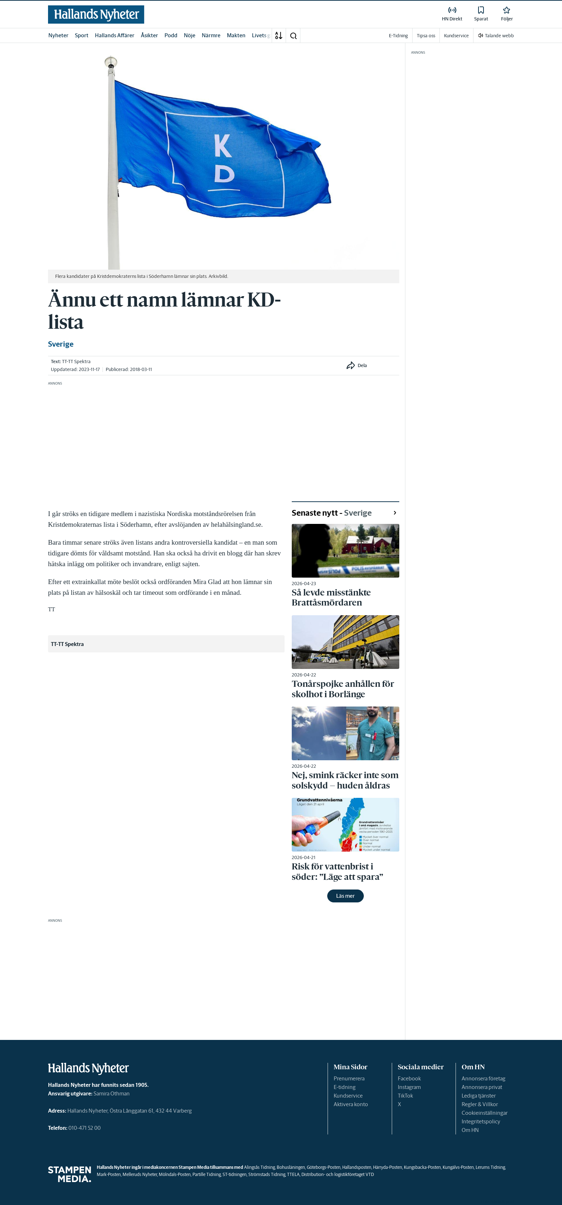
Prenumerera (349, 1078)
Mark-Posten (109, 1174)
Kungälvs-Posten (458, 1167)
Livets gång (265, 35)
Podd (171, 35)
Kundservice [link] (456, 36)
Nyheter (58, 35)
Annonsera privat (482, 1087)
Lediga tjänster (479, 1095)
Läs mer (345, 895)
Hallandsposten (356, 1167)
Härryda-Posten (387, 1167)
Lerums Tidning (490, 1167)
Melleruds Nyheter (140, 1174)
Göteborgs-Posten (323, 1167)
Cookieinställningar (485, 1112)
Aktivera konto (351, 1104)
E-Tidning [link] (398, 36)
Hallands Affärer (114, 35)
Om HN (470, 1130)
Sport (82, 35)
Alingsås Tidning (259, 1167)
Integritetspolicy (481, 1121)
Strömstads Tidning (266, 1174)
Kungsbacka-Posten (422, 1167)
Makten (236, 35)
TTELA (293, 1174)
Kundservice (348, 1095)
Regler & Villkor (480, 1104)
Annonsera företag (483, 1078)
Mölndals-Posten (175, 1174)
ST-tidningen (235, 1174)
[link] (96, 14)
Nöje (189, 35)
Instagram (409, 1087)
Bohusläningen (291, 1167)
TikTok (405, 1095)
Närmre (211, 35)
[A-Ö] (279, 35)
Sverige (60, 344)
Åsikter (149, 35)
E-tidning (345, 1087)
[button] (293, 35)
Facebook (409, 1078)
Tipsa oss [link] (426, 36)
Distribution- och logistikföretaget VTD (337, 1174)
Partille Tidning (206, 1174)
